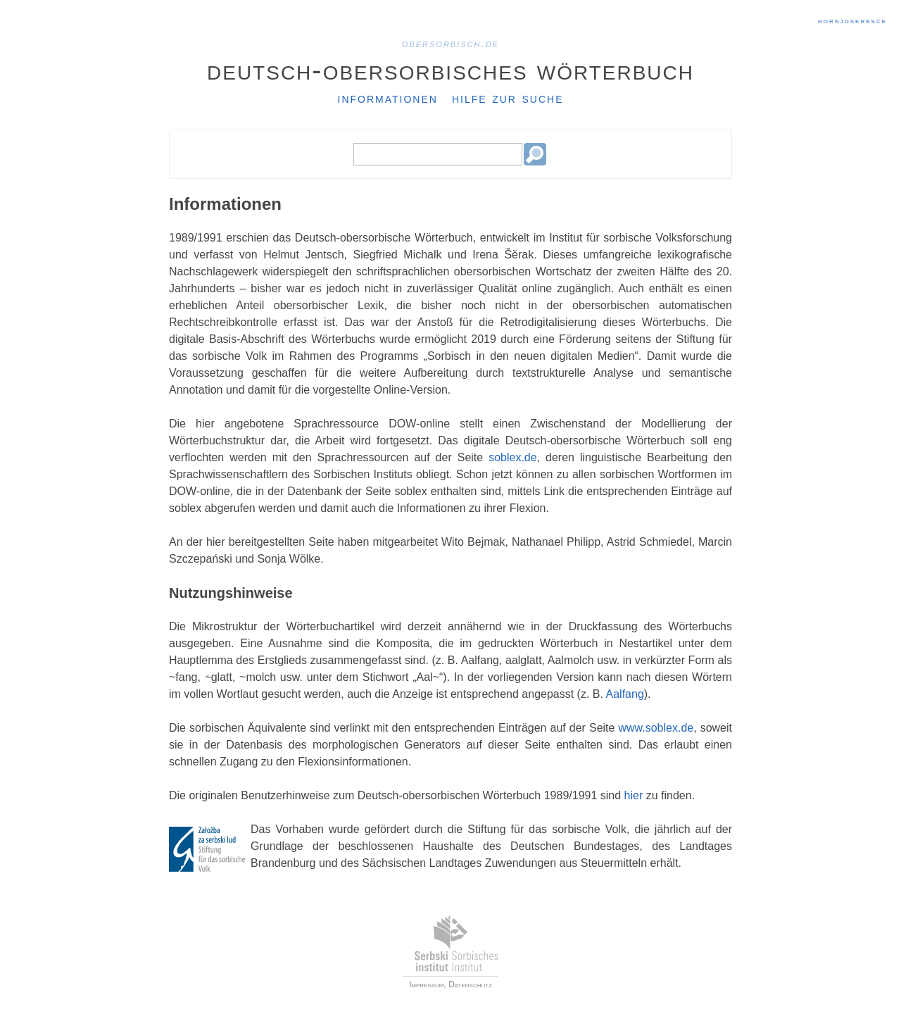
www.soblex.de (655, 728)
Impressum (426, 984)
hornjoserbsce (852, 20)
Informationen (388, 98)
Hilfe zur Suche (508, 98)
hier (633, 795)
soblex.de (513, 457)
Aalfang (625, 694)
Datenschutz (470, 984)
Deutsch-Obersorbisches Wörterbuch (450, 69)
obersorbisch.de (450, 43)
